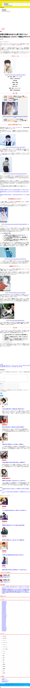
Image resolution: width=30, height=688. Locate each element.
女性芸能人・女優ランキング (4, 577)
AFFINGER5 (26, 685)
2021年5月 (4, 622)
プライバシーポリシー (6, 11)
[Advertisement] (15, 20)
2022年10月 (4, 603)
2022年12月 (4, 601)
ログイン (3, 678)
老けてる (18, 366)
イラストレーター (14, 365)
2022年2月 (4, 612)
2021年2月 (4, 625)
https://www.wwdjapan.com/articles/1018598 (17, 292)
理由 (15, 366)
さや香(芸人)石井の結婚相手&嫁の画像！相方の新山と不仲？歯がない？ (13, 554)
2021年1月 (4, 626)
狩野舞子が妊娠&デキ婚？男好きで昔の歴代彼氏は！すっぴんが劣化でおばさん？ (14, 569)
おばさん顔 (3, 365)
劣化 (7, 366)
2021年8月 (4, 618)
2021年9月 (4, 617)
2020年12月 (4, 627)
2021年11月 (4, 615)
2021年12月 (4, 614)
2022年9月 (4, 604)
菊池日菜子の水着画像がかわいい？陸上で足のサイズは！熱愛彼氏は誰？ (16, 590)
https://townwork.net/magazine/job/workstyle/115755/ (17, 173)
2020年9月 (4, 630)
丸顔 (26, 365)
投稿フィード (4, 679)
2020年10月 (4, 629)
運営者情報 (4, 10)
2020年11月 (4, 628)
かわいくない (8, 365)
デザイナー (20, 365)
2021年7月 (4, 619)
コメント (2, 381)
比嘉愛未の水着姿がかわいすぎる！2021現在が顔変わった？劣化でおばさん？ (14, 189)
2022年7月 (4, 606)
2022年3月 (4, 611)
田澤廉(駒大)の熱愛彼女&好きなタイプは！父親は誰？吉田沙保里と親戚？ (13, 525)
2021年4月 (4, 623)
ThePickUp (2, 7)
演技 (13, 366)
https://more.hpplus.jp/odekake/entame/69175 (17, 74)
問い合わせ (4, 9)
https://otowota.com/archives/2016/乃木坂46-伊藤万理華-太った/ (17, 224)
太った (10, 366)
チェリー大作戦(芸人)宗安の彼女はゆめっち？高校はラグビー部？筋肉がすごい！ (14, 510)
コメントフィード (5, 680)
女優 (2, 364)
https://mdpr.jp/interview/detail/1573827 (17, 320)
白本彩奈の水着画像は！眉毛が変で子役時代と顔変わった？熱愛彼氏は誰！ (13, 462)
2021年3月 (4, 624)
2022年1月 (4, 613)
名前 (1, 383)
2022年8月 (4, 605)
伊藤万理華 (3, 366)
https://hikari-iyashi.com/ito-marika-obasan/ (17, 147)
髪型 (21, 366)
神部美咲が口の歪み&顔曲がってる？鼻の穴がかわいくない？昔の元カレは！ (14, 480)
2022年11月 (4, 602)
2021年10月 (4, 616)
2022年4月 (4, 610)
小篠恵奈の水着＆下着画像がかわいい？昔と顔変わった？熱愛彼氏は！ (13, 444)
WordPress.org (5, 681)
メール (2, 385)
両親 (24, 365)
